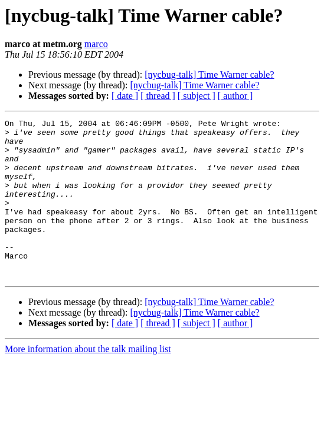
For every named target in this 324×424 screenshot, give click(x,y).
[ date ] (125, 96)
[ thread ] (157, 96)
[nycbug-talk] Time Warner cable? (209, 74)
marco (96, 44)
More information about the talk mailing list (88, 381)
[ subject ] (196, 96)
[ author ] (235, 96)
